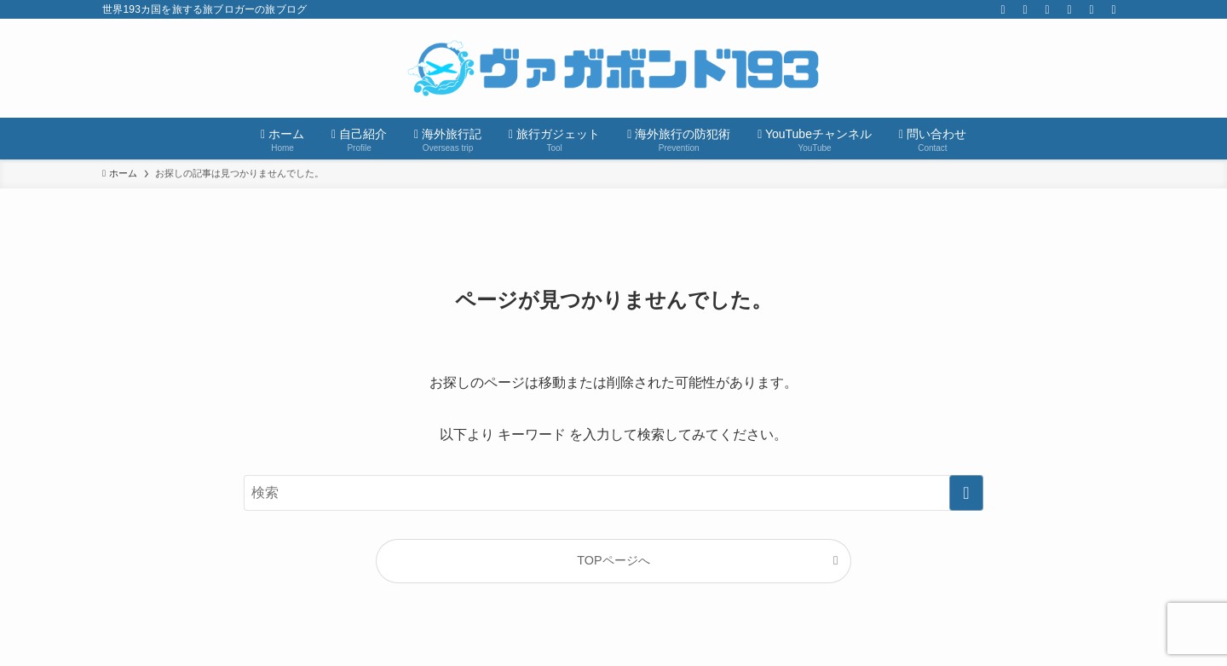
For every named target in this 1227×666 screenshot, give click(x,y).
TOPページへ (613, 560)
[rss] (1069, 9)
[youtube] (1047, 9)
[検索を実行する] (966, 493)
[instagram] (1025, 9)
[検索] (1114, 9)
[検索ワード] (613, 493)
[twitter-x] (1003, 9)
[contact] (1091, 9)
